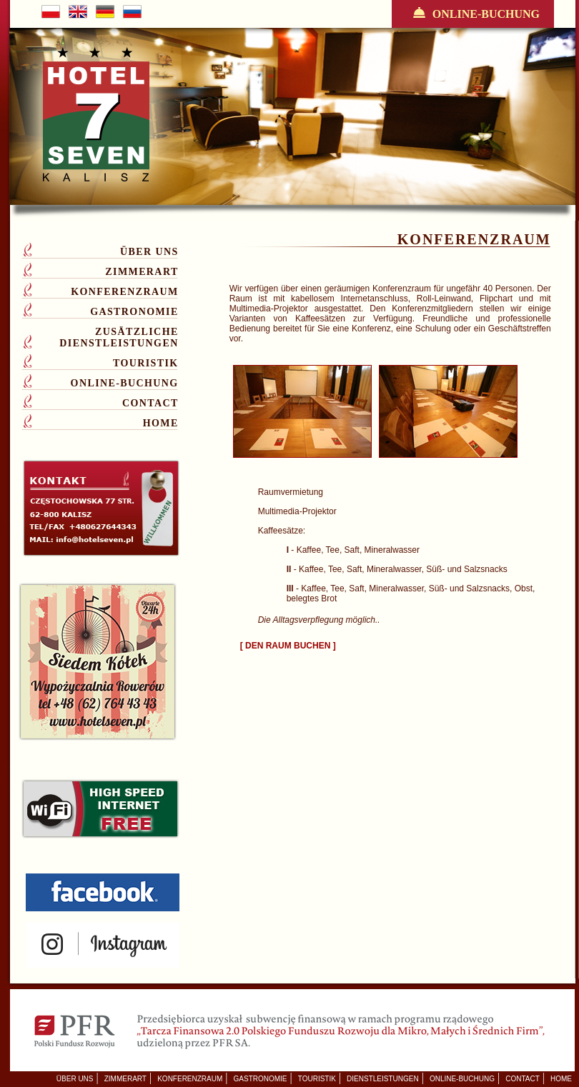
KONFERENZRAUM (124, 291)
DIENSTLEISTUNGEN (383, 1079)
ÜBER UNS (149, 251)
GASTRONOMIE (134, 311)
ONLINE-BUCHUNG (473, 13)
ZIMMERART (141, 271)
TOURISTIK (146, 363)
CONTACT (150, 403)
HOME (161, 423)
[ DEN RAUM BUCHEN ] (288, 646)
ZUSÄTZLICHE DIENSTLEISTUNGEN (118, 337)
